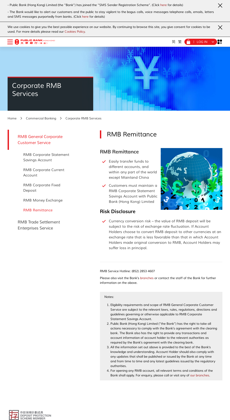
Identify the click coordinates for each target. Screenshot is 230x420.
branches (147, 278)
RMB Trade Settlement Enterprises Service (39, 225)
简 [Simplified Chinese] (173, 42)
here (163, 5)
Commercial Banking (41, 118)
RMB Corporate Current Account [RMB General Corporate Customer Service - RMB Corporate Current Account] (43, 173)
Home (12, 118)
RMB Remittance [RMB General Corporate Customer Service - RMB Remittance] (38, 210)
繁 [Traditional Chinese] (180, 42)
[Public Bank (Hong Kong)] (35, 41)
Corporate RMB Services (83, 118)
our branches (199, 375)
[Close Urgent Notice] (220, 5)
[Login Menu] (200, 42)
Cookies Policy (75, 32)
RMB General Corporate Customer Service (40, 139)
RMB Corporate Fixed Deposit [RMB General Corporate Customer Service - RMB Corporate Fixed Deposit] (41, 188)
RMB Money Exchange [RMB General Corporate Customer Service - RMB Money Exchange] (43, 200)
